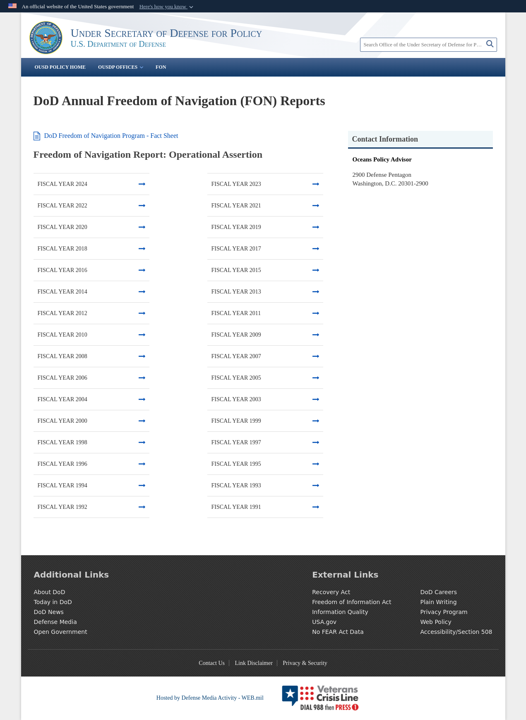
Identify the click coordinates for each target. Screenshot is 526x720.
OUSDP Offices (120, 67)
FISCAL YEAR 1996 (62, 464)
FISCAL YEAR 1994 (62, 485)
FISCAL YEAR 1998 (62, 442)
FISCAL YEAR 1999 (236, 421)
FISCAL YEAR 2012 (62, 313)
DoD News (49, 612)
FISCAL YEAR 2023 (236, 184)
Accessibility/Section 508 (456, 631)
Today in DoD (53, 602)
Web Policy (435, 622)
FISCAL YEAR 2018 (62, 249)
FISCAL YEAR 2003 (236, 399)
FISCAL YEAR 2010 (62, 335)
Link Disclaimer (253, 663)
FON (161, 67)
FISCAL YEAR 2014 (62, 292)
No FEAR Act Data (338, 631)
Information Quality (340, 612)
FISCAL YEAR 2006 (62, 378)
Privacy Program (443, 612)
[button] (167, 6)
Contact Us (212, 663)
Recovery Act (331, 592)
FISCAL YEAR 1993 (236, 485)
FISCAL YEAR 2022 (62, 205)
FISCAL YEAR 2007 (236, 356)
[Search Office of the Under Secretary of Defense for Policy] (428, 45)
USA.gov (324, 622)
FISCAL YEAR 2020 (62, 227)
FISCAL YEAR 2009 (236, 335)
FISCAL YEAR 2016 (62, 270)
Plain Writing (438, 602)
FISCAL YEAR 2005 (236, 378)
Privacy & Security (305, 663)
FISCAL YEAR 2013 (236, 292)
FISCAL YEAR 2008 (62, 356)
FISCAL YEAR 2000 (62, 421)
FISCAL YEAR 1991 (236, 507)
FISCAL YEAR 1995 (236, 464)
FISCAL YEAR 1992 (62, 507)
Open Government (60, 631)
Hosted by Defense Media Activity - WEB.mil (210, 698)
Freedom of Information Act (351, 602)
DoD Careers (438, 592)
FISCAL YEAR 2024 (62, 184)
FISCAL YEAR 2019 (236, 227)
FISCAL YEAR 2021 (236, 205)
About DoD (49, 592)
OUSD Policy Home (60, 67)
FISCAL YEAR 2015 (236, 270)
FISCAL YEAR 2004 (62, 399)
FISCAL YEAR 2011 (236, 313)
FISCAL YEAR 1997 (236, 442)
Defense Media (55, 622)
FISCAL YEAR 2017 (236, 249)
